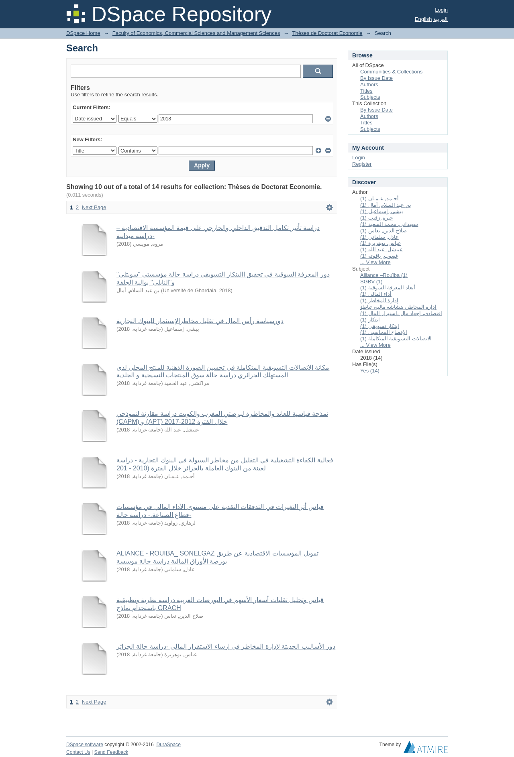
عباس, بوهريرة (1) (380, 243)
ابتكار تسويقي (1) (379, 326)
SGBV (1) (371, 282)
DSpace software (84, 744)
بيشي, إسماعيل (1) (381, 211)
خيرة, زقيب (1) (376, 218)
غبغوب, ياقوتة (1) (379, 256)
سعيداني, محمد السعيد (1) (389, 224)
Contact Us (78, 752)
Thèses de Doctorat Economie (327, 33)
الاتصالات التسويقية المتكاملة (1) (396, 339)
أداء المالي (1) (376, 294)
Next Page (94, 207)
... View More (375, 262)
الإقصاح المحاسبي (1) (383, 332)
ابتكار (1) (370, 320)
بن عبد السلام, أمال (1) (385, 205)
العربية (440, 19)
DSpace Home (83, 33)
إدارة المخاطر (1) (379, 300)
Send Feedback (111, 752)
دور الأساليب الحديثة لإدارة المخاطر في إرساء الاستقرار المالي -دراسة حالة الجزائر (225, 646)
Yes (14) (369, 371)
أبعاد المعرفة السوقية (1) (387, 288)
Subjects (370, 97)
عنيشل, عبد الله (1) (381, 249)
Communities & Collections (391, 72)
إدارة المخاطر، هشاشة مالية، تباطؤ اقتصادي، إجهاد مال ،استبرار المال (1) (401, 310)
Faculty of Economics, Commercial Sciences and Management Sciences (196, 33)
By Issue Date (376, 78)
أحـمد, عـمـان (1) (379, 198)
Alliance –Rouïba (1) (384, 275)
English (423, 19)
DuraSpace (168, 744)
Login (441, 10)
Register (361, 164)
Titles (366, 91)
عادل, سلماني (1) (379, 237)
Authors (369, 84)
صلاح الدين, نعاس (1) (383, 231)
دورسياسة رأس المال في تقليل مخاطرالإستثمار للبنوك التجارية (200, 320)
